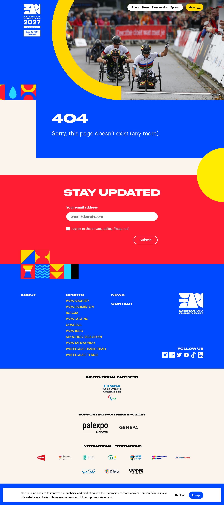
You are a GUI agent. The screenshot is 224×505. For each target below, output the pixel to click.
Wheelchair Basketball (86, 349)
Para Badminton (80, 306)
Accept (196, 495)
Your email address (82, 207)
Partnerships (160, 7)
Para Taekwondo (80, 343)
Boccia (72, 312)
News (145, 7)
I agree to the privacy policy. (100, 228)
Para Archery (77, 300)
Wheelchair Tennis (82, 355)
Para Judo (74, 331)
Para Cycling (77, 319)
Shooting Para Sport (84, 337)
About (135, 7)
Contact (122, 303)
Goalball (74, 325)
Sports (174, 7)
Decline (180, 495)
